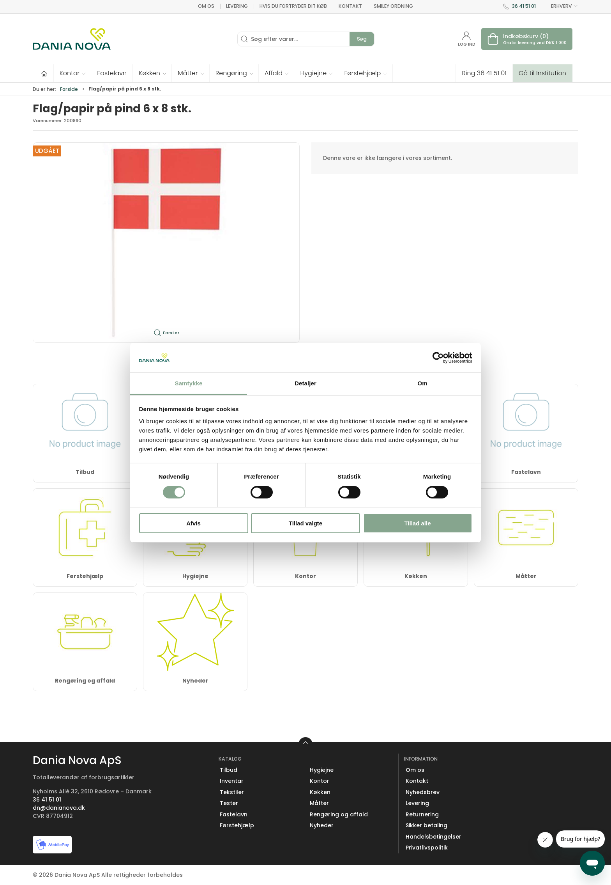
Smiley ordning (393, 6)
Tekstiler (232, 792)
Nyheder (195, 681)
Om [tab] (422, 383)
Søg (362, 38)
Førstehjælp (85, 576)
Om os (206, 6)
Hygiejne (195, 576)
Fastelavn (526, 472)
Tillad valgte (305, 523)
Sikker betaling (426, 825)
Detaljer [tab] (305, 383)
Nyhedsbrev (423, 792)
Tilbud (85, 472)
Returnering (422, 814)
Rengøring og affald (85, 681)
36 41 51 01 (524, 6)
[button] (73, 73)
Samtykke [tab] (189, 383)
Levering (237, 6)
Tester (229, 803)
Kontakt (350, 6)
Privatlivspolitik (427, 847)
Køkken (415, 576)
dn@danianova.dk (59, 808)
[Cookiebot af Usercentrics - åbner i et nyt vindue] (438, 358)
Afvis (193, 523)
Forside (69, 89)
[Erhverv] (72, 39)
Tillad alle (417, 523)
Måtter (526, 576)
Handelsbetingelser (433, 837)
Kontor (305, 576)
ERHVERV (560, 6)
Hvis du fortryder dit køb (293, 6)
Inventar (232, 781)
